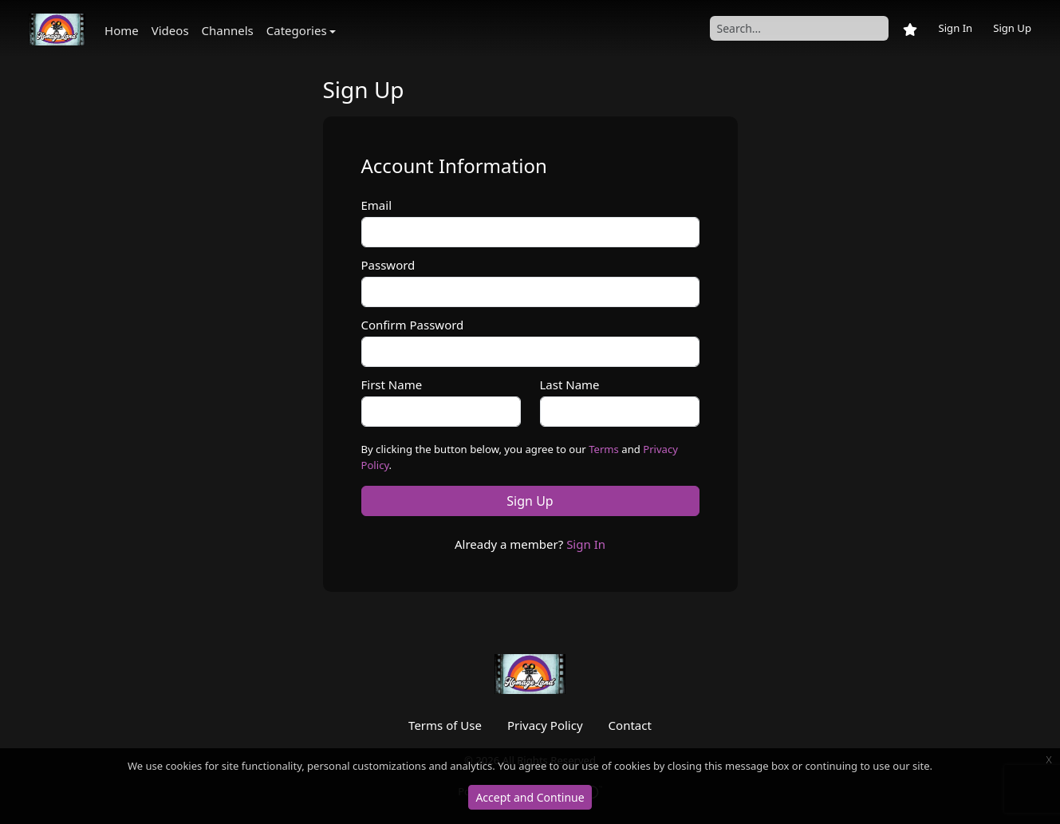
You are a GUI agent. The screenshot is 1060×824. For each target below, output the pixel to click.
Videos (170, 30)
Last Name (570, 384)
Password (388, 265)
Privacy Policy (545, 725)
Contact (630, 725)
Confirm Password (412, 325)
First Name (392, 384)
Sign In (955, 28)
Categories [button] (296, 30)
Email (376, 205)
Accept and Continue (529, 797)
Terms (604, 449)
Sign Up (1012, 28)
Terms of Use (445, 725)
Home (121, 30)
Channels (228, 30)
